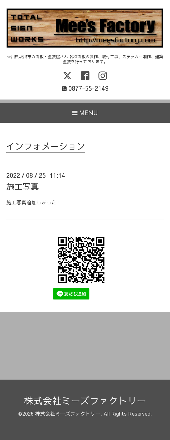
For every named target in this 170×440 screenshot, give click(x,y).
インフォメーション (45, 147)
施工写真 (22, 186)
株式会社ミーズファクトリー (85, 400)
